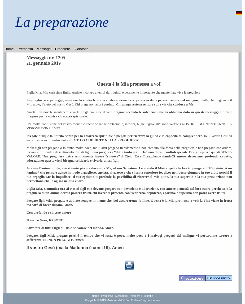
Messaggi (44, 49)
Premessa (25, 49)
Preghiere (62, 49)
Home (9, 49)
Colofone (82, 49)
